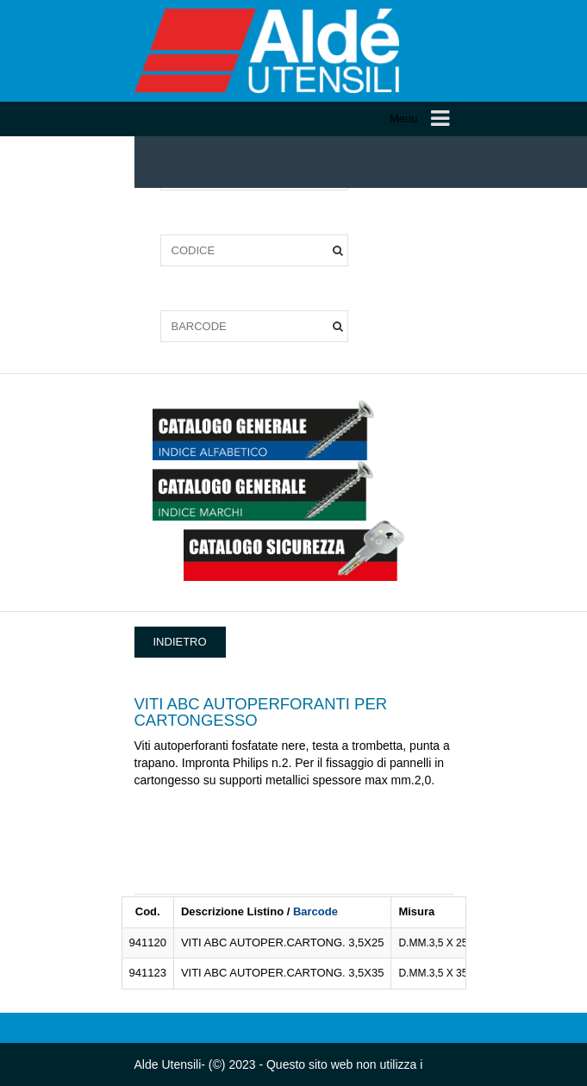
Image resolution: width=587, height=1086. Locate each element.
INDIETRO (180, 641)
